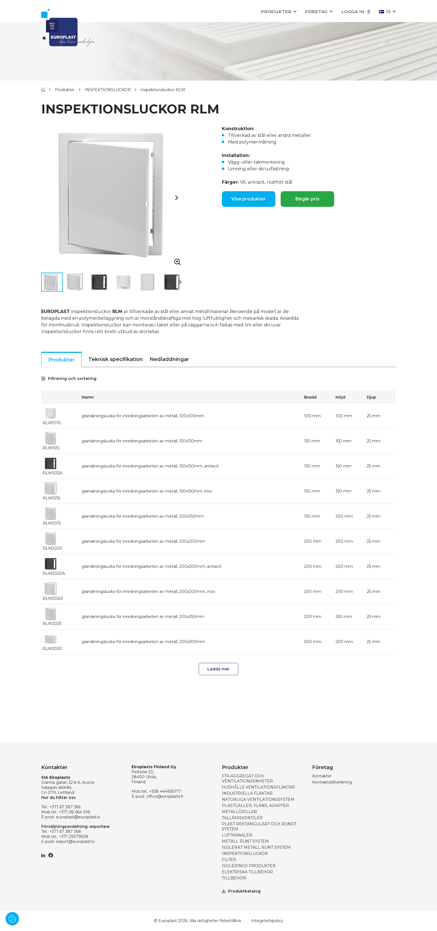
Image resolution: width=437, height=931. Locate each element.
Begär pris (307, 199)
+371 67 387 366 (65, 806)
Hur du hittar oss (58, 797)
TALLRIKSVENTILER (242, 817)
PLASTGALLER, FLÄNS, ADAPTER (255, 805)
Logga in (355, 11)
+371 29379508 (73, 836)
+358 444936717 (165, 791)
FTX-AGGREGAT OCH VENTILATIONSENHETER (247, 779)
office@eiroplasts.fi (164, 796)
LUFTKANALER (237, 835)
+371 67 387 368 (65, 831)
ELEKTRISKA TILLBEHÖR (247, 871)
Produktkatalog (241, 891)
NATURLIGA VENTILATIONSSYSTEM (258, 799)
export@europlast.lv (75, 841)
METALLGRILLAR (239, 811)
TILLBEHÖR (234, 878)
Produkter (276, 11)
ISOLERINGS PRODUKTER (249, 865)
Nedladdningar (169, 359)
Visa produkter (248, 199)
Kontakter (322, 776)
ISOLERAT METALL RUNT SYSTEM (256, 847)
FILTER (229, 859)
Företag (316, 11)
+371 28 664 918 (74, 811)
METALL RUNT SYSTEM (245, 841)
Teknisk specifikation (115, 359)
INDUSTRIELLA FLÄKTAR (247, 793)
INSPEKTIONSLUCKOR (108, 89)
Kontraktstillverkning (332, 782)
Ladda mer (218, 668)
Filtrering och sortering (68, 378)
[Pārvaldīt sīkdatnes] (12, 918)
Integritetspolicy (267, 920)
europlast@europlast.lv (78, 817)
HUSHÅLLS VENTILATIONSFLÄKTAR (258, 787)
